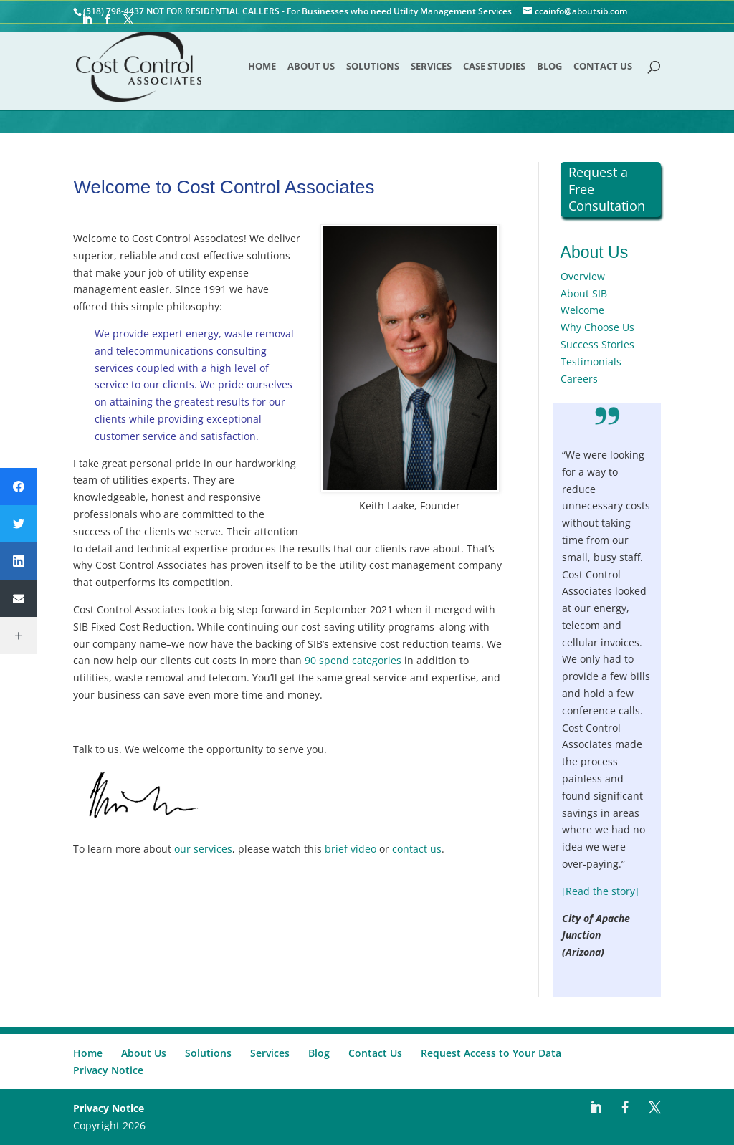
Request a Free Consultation (606, 189)
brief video (350, 849)
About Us (311, 66)
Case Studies (494, 66)
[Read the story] (600, 891)
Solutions (372, 66)
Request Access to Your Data (491, 1053)
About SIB (584, 293)
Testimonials (591, 361)
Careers (579, 378)
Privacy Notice (108, 1070)
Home (262, 66)
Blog (549, 66)
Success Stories (597, 344)
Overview (583, 276)
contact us (417, 849)
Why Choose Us (597, 327)
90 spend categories (353, 660)
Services (431, 66)
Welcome (582, 310)
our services (203, 849)
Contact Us (602, 66)
